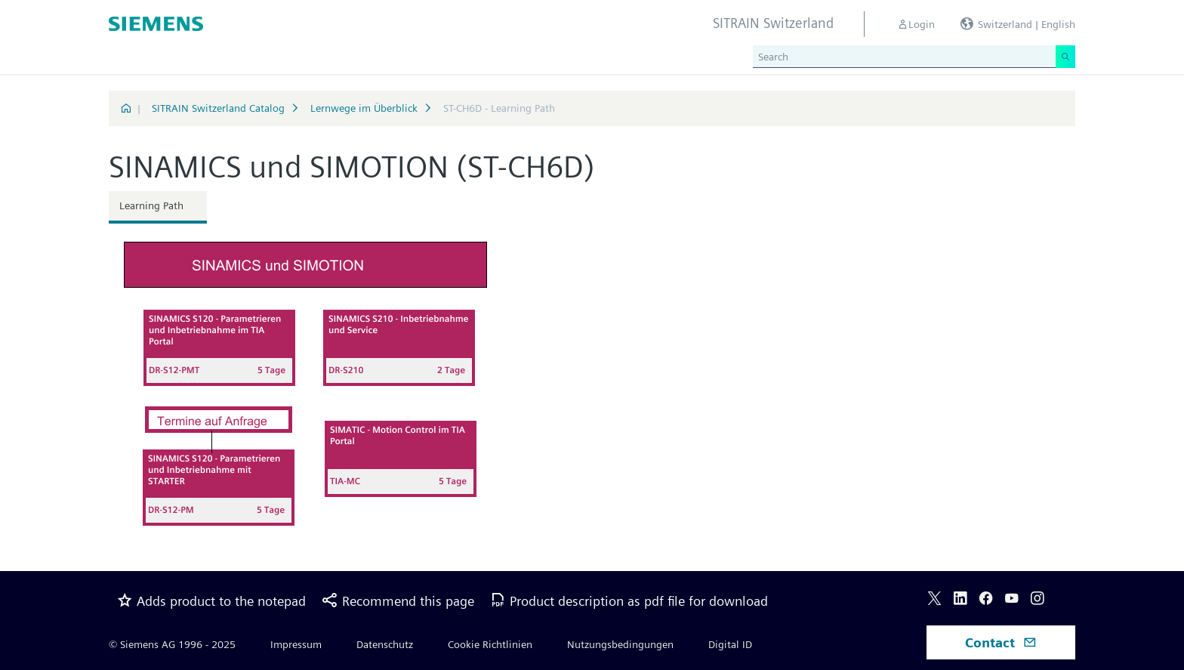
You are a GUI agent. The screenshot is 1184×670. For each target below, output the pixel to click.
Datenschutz (384, 644)
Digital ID (730, 644)
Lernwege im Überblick (364, 108)
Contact (1001, 642)
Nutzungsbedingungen (620, 644)
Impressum (296, 644)
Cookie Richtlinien (490, 644)
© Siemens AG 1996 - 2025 (172, 644)
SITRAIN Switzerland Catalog (218, 108)
